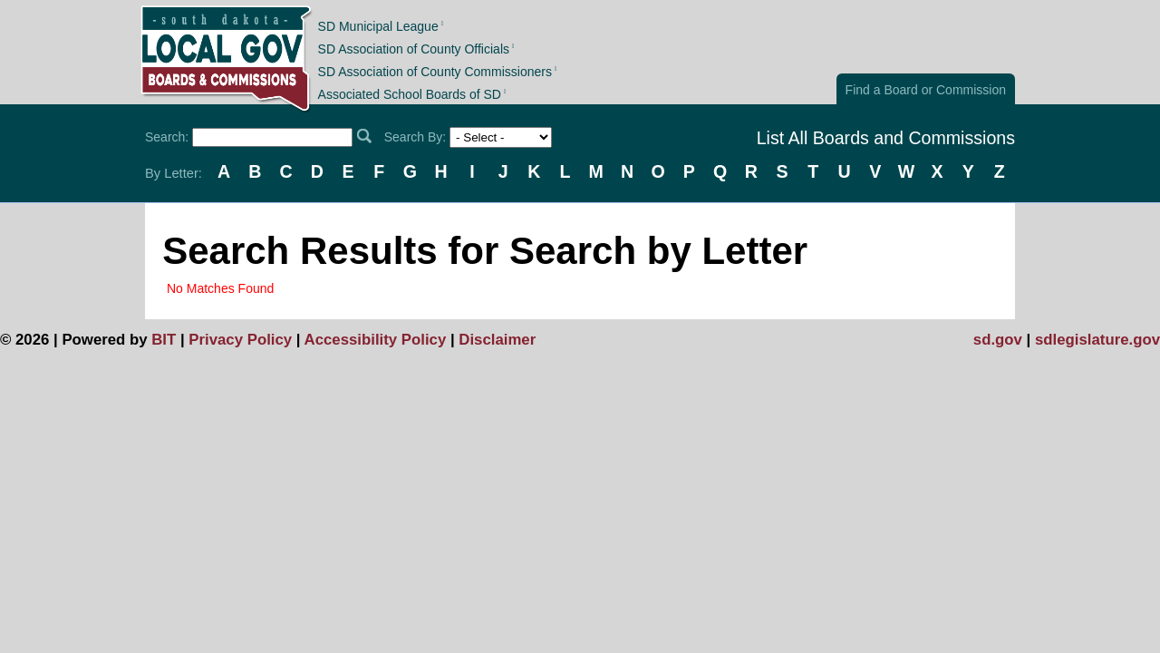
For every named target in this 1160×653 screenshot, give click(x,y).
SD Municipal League (378, 25)
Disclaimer (497, 339)
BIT (163, 339)
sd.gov (997, 339)
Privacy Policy (240, 339)
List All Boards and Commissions (886, 138)
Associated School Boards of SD (409, 94)
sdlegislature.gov (1097, 339)
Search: (166, 137)
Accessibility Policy (375, 339)
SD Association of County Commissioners (435, 71)
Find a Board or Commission (926, 90)
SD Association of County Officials (413, 49)
